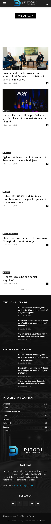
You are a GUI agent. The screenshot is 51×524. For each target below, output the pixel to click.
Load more (25, 289)
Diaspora (6, 111)
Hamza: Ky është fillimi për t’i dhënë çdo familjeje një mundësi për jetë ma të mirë (24, 118)
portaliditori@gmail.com (23, 485)
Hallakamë (6, 69)
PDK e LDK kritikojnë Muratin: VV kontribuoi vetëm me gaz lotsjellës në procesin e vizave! (24, 199)
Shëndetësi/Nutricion (10, 234)
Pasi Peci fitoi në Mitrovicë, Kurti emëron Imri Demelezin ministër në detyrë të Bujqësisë (23, 76)
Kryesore (6, 272)
